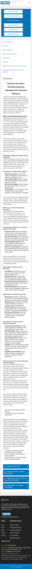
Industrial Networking (13, 16)
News (2, 527)
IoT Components (13, 29)
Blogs (2, 530)
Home (2, 525)
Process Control (7, 42)
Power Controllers (7, 50)
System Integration (13, 25)
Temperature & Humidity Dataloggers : (13, 486)
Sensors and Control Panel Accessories (14, 66)
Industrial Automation (13, 20)
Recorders (5, 46)
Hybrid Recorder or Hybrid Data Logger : (14, 472)
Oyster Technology (25, 565)
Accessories (6, 58)
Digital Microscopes (13, 34)
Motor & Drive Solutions (9, 54)
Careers (3, 532)
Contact (3, 535)
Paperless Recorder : (12, 466)
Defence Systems (13, 11)
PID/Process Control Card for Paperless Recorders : (15, 479)
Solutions (5, 62)
